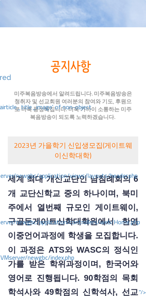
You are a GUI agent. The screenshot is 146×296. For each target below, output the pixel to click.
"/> (142, 292)
